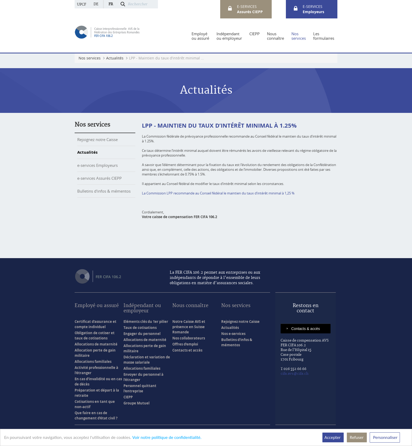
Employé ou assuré (97, 306)
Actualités (87, 152)
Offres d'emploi (185, 344)
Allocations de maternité (96, 344)
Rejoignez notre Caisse (97, 139)
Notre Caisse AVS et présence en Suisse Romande (188, 326)
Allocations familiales (93, 361)
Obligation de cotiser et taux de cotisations (95, 335)
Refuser (357, 437)
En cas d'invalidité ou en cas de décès (98, 382)
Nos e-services (233, 333)
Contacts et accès (187, 350)
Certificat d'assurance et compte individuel (95, 324)
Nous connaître (190, 306)
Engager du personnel (142, 333)
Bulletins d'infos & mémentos (104, 191)
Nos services (92, 124)
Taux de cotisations (140, 327)
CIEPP (128, 397)
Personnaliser (385, 437)
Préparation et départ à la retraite (97, 393)
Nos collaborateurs (188, 338)
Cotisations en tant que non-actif (95, 404)
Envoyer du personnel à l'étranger (143, 377)
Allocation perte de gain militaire (95, 353)
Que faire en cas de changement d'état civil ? (96, 415)
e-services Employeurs (97, 165)
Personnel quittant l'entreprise (139, 388)
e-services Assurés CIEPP (99, 178)
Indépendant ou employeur (142, 308)
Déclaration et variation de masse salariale (146, 360)
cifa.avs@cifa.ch (294, 374)
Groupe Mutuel (136, 403)
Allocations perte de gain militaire (144, 348)
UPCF (81, 4)
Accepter (333, 437)
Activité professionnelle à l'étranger (96, 370)
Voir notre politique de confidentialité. (166, 437)
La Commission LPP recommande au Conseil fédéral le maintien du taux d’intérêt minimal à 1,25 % (218, 193)
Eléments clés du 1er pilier (145, 321)
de (96, 4)
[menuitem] (200, 36)
